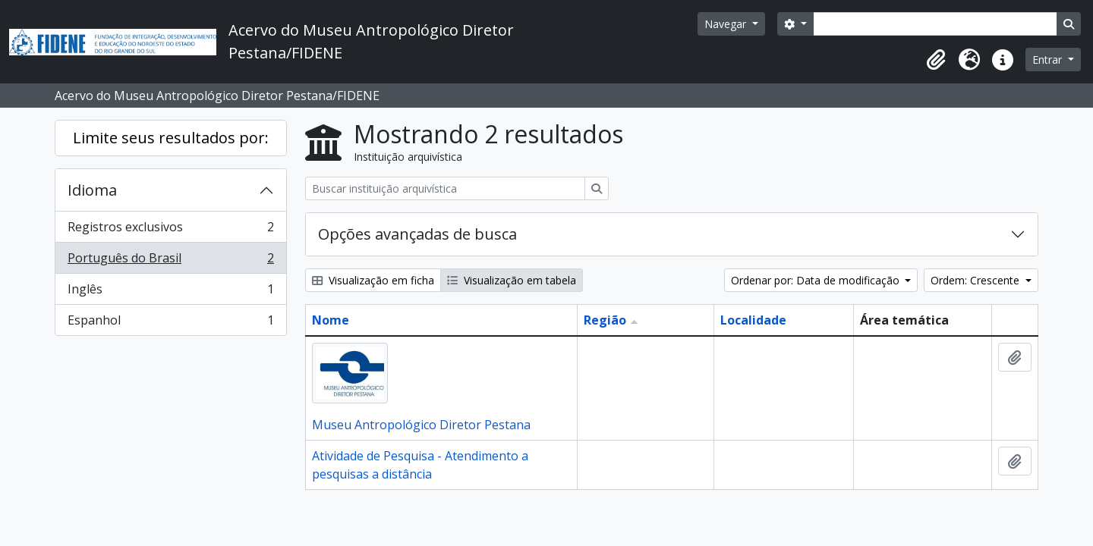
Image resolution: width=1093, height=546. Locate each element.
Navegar (726, 24)
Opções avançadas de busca (417, 234)
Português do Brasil (170, 261)
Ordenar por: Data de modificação (816, 280)
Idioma (92, 190)
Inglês (170, 292)
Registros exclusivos (170, 230)
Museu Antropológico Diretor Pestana (421, 424)
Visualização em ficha (373, 280)
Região (605, 320)
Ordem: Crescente (976, 280)
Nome (330, 320)
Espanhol (170, 323)
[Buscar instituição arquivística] (445, 188)
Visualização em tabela (511, 280)
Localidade (753, 320)
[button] (936, 60)
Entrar (1048, 59)
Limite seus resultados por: (171, 137)
